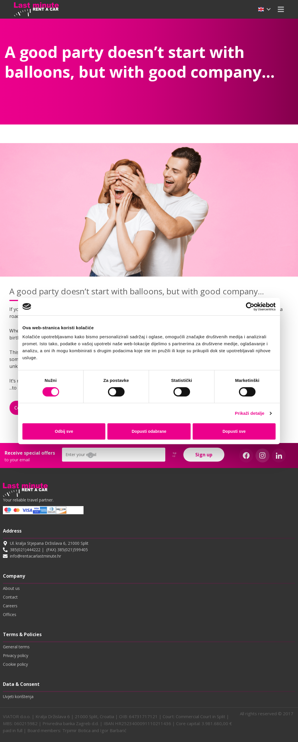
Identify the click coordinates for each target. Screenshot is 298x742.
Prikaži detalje (250, 413)
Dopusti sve (234, 431)
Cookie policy (15, 664)
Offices (9, 614)
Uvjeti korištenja (18, 696)
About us (11, 588)
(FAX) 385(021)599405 (67, 549)
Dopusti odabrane (149, 431)
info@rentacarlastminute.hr (35, 556)
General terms (16, 647)
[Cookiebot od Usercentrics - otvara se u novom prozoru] (250, 306)
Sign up (203, 454)
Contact (10, 597)
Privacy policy (15, 655)
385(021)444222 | (27, 549)
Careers (10, 605)
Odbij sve (64, 431)
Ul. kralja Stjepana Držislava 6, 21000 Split (49, 543)
